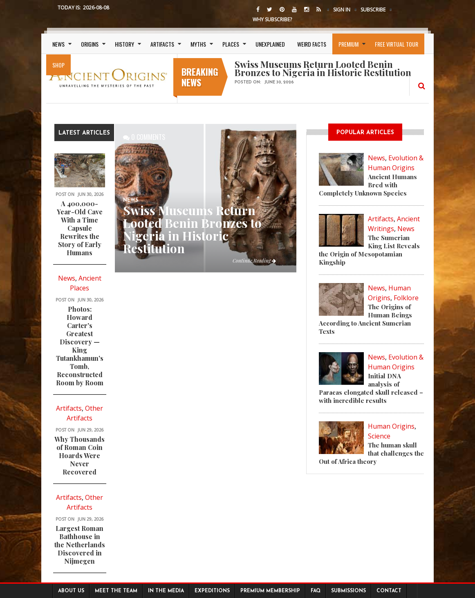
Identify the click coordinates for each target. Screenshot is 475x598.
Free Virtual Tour (396, 44)
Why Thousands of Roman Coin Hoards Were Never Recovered (79, 455)
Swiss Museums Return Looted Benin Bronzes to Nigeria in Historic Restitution (192, 229)
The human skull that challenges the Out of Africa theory (371, 453)
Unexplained (270, 44)
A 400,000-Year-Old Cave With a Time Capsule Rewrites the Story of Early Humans (80, 228)
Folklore (406, 297)
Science (379, 436)
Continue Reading (254, 260)
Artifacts (162, 44)
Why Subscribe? (272, 19)
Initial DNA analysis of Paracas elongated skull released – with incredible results (371, 388)
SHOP (58, 65)
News (58, 44)
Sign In (341, 9)
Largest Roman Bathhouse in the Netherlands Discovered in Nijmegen (79, 544)
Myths (198, 44)
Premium (348, 44)
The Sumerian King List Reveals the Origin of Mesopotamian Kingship (369, 250)
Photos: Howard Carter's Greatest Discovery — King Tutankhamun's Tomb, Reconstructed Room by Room (79, 346)
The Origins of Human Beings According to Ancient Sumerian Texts (365, 319)
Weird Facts (311, 44)
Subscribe (373, 9)
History (124, 44)
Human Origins (391, 426)
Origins (90, 44)
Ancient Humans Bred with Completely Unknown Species (368, 185)
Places (230, 44)
